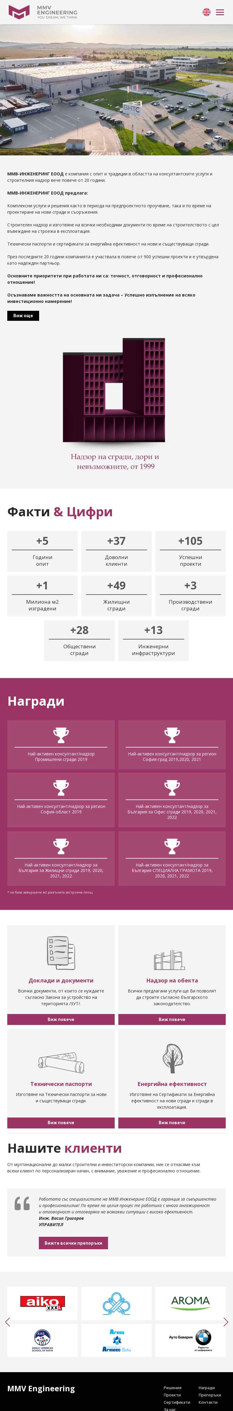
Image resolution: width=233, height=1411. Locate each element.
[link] (207, 12)
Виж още (23, 315)
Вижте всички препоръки (90, 1243)
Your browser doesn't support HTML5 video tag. (116, 89)
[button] (7, 1322)
